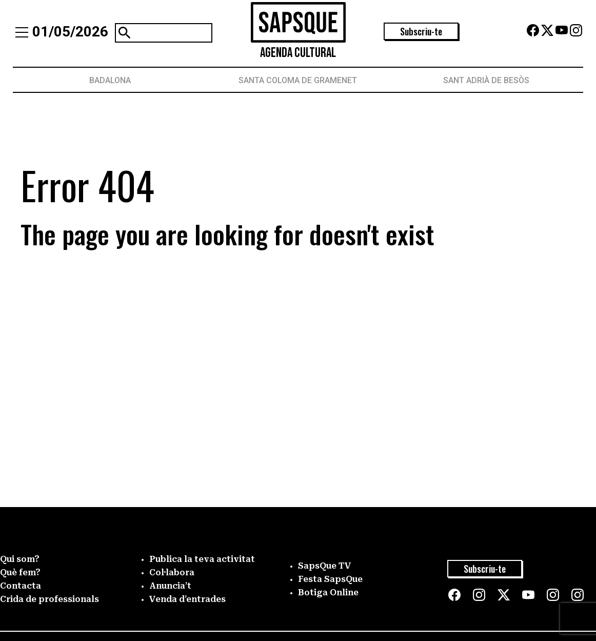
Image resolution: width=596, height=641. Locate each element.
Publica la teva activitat (202, 559)
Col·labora (171, 572)
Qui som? (19, 559)
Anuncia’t (170, 586)
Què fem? (20, 572)
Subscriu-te (421, 31)
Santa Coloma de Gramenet (298, 80)
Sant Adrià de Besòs (486, 80)
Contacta (20, 586)
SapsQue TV (324, 566)
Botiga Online (328, 592)
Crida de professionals (49, 599)
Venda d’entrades (187, 599)
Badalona (110, 80)
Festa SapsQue (330, 579)
